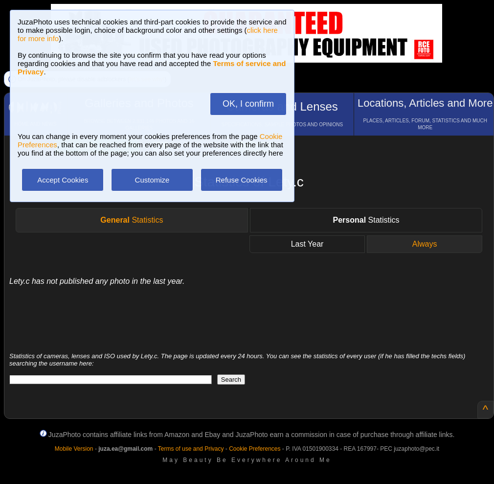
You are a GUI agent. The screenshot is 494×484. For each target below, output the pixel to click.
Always (424, 244)
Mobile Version (74, 448)
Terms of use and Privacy (191, 448)
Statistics (131, 220)
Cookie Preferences (254, 448)
